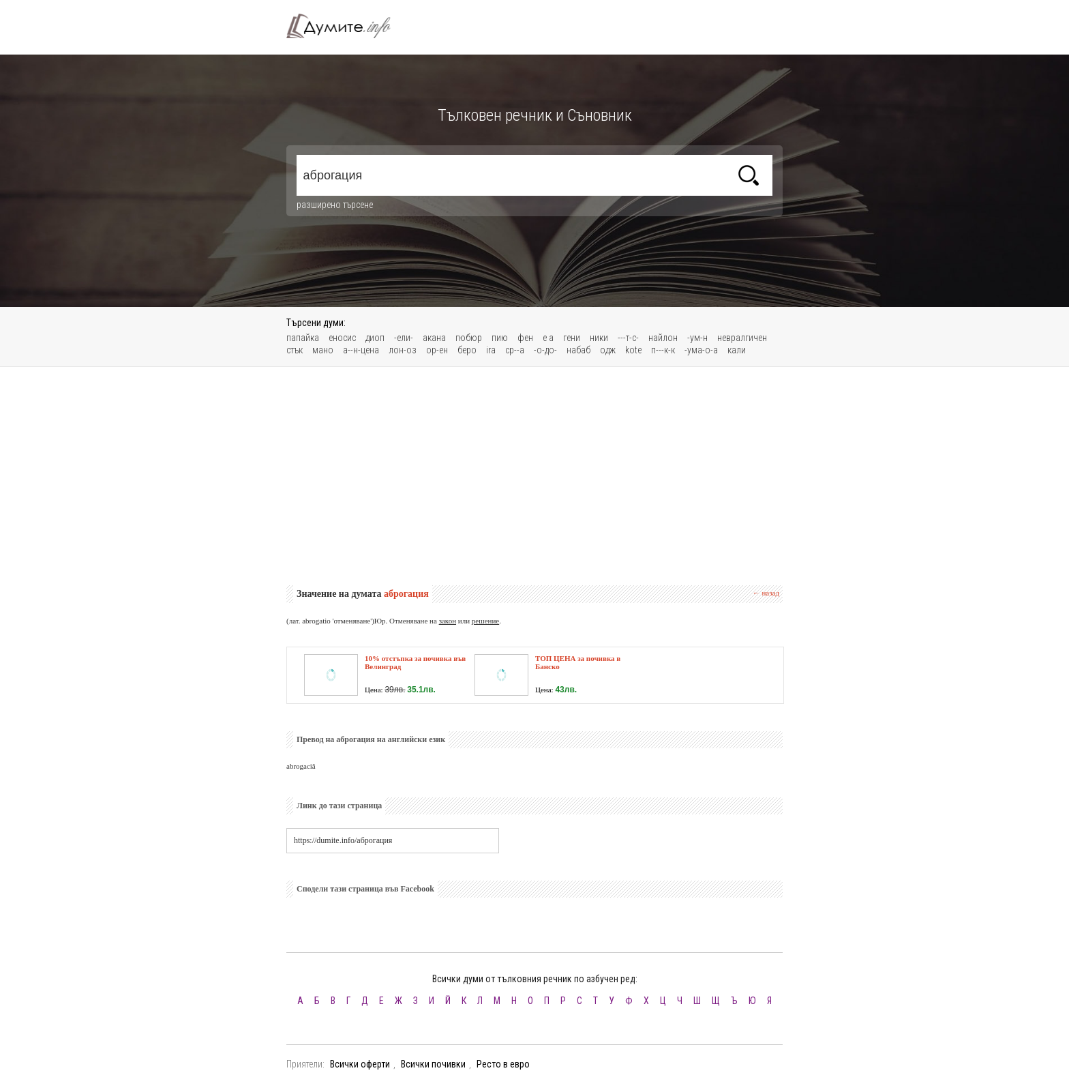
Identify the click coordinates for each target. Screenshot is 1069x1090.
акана (434, 337)
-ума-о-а (701, 349)
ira (491, 349)
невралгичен (742, 337)
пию (500, 337)
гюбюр (468, 337)
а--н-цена (361, 349)
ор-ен (437, 349)
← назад (766, 593)
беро (467, 349)
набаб (578, 349)
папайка (302, 337)
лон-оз (403, 349)
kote (633, 349)
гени (571, 337)
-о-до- (545, 349)
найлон (663, 337)
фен (525, 337)
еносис (342, 337)
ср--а (514, 349)
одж (608, 349)
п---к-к (663, 349)
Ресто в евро (503, 1064)
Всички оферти (360, 1064)
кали (736, 349)
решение (485, 621)
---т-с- (628, 337)
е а (548, 337)
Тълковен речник (346, 26)
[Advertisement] (534, 476)
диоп (375, 337)
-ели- (403, 337)
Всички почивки (433, 1064)
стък (294, 349)
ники (599, 337)
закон (447, 621)
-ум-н (697, 337)
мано (322, 349)
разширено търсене (335, 204)
